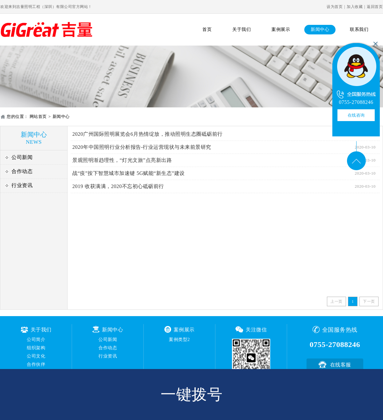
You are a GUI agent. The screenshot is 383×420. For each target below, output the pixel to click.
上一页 (336, 301)
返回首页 (375, 6)
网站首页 (38, 116)
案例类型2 (179, 339)
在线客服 (340, 364)
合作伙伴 (36, 364)
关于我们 (241, 29)
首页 (207, 29)
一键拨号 (191, 394)
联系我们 (359, 29)
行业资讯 (22, 185)
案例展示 (280, 29)
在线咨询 (356, 115)
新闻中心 (320, 29)
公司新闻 (22, 157)
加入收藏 (355, 6)
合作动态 (22, 171)
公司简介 (36, 339)
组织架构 (36, 347)
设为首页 (335, 6)
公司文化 (36, 356)
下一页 (369, 301)
